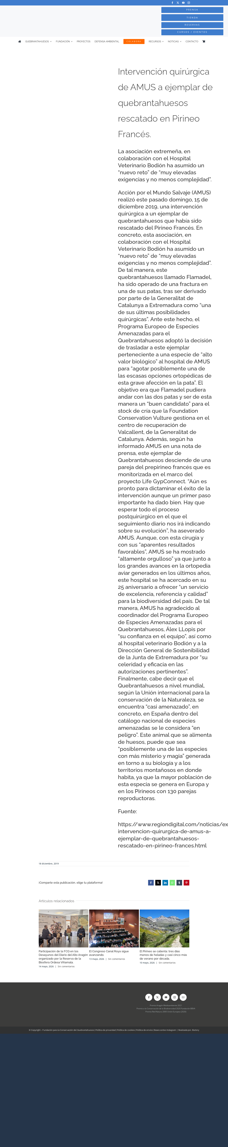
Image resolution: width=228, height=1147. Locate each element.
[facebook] (172, 3)
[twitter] (178, 3)
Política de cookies (126, 1030)
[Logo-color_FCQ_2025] (43, 10)
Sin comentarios (66, 966)
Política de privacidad (106, 1030)
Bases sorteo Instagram (165, 1030)
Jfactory (195, 1030)
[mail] (183, 997)
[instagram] (189, 3)
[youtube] (183, 3)
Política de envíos (144, 1030)
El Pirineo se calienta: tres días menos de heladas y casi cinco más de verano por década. (163, 955)
